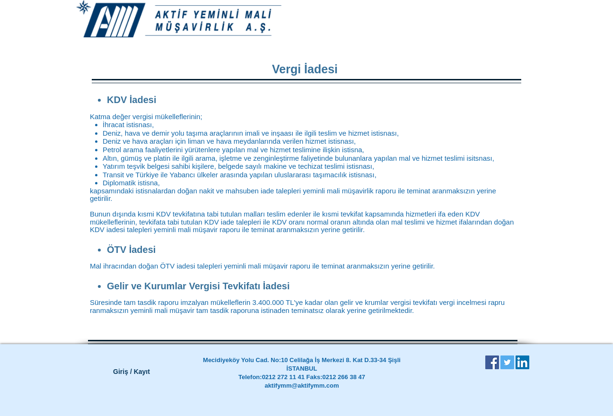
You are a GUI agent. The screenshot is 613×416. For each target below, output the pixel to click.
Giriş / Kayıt (131, 371)
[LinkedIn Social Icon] (522, 362)
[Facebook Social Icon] (492, 362)
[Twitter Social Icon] (507, 362)
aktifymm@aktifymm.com (301, 385)
